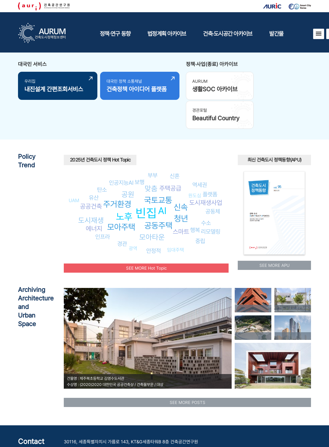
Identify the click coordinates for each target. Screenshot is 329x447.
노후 (124, 185)
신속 (181, 176)
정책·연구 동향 (115, 33)
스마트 (181, 201)
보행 (139, 151)
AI (162, 180)
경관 (122, 213)
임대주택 (175, 219)
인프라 (102, 206)
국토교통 (158, 169)
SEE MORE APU (274, 234)
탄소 (102, 159)
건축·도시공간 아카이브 (227, 33)
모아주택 (121, 196)
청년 (181, 188)
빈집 (146, 182)
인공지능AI (121, 152)
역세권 (199, 154)
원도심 (194, 165)
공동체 (212, 180)
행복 (195, 199)
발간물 (276, 33)
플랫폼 (210, 163)
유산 (94, 167)
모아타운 (152, 206)
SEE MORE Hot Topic (146, 237)
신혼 (174, 145)
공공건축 (91, 175)
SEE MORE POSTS (187, 371)
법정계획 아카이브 (166, 33)
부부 (152, 144)
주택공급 (170, 158)
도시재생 (91, 189)
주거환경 (117, 173)
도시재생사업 (205, 172)
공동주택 (158, 195)
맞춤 (151, 158)
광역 (133, 218)
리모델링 (210, 201)
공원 (127, 163)
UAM (74, 170)
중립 (200, 210)
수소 (206, 192)
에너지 (94, 198)
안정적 (153, 220)
